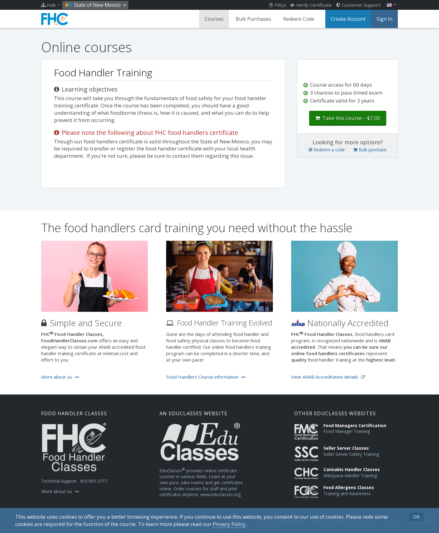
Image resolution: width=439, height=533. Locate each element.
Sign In (384, 19)
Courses (214, 19)
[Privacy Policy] (229, 524)
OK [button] (416, 516)
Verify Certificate (311, 5)
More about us (60, 377)
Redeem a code (327, 150)
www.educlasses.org (220, 494)
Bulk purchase (370, 150)
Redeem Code (298, 19)
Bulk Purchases (253, 19)
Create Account (348, 19)
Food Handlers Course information (205, 377)
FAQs (277, 5)
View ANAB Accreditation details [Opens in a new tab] (328, 377)
